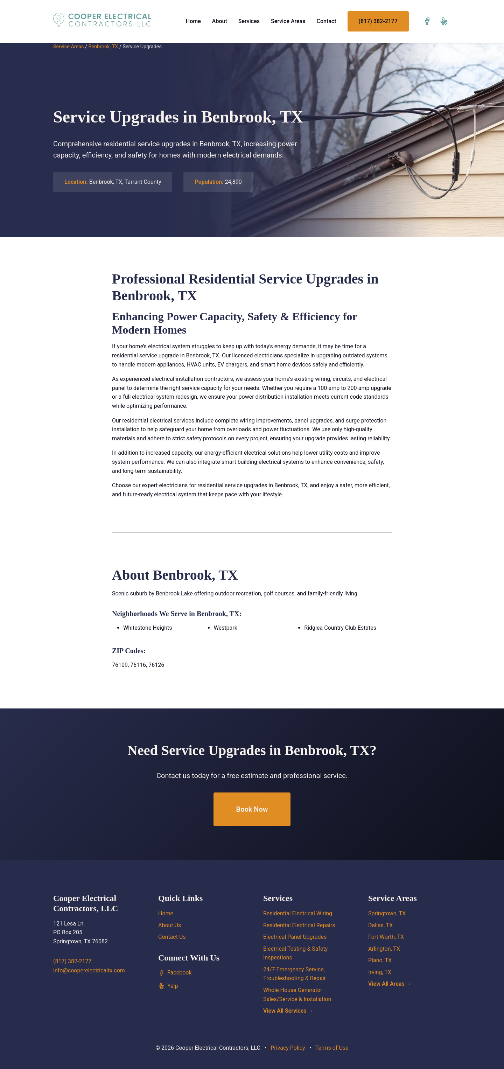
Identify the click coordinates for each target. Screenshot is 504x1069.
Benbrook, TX (103, 47)
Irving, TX (379, 972)
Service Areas (288, 21)
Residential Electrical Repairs (299, 925)
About (219, 21)
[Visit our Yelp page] (444, 21)
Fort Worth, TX (386, 937)
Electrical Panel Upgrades (295, 937)
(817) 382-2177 (378, 21)
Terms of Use (332, 1047)
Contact (326, 21)
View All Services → (288, 1010)
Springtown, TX (387, 913)
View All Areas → (390, 983)
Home (193, 21)
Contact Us (172, 937)
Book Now (252, 809)
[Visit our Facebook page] (427, 21)
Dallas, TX (380, 925)
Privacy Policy (288, 1047)
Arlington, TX (384, 948)
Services (249, 21)
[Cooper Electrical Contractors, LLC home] (102, 20)
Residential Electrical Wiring (297, 913)
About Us (169, 925)
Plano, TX (380, 960)
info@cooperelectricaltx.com (89, 970)
